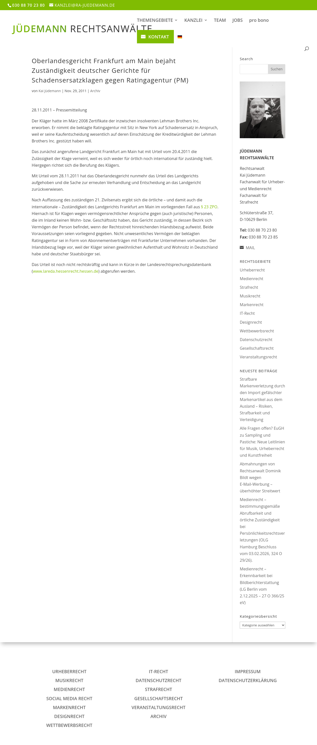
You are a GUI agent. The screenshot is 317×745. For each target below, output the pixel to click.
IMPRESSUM (248, 671)
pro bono (259, 20)
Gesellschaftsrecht (257, 348)
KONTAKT (158, 37)
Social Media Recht (69, 698)
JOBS (238, 20)
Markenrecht (252, 304)
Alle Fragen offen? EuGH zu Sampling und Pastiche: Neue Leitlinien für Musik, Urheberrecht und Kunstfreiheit (262, 442)
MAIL (250, 247)
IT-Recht (247, 313)
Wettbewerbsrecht (257, 331)
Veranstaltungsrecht (258, 357)
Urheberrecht (252, 270)
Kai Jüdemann (50, 90)
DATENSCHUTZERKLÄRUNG (248, 680)
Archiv (95, 90)
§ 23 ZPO (209, 207)
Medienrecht (251, 278)
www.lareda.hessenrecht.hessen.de (65, 271)
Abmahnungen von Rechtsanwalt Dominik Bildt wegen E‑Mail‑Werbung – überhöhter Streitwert (260, 477)
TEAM (220, 20)
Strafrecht (249, 287)
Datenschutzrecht (256, 339)
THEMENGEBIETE (155, 20)
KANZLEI (193, 20)
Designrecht (251, 322)
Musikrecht (250, 296)
